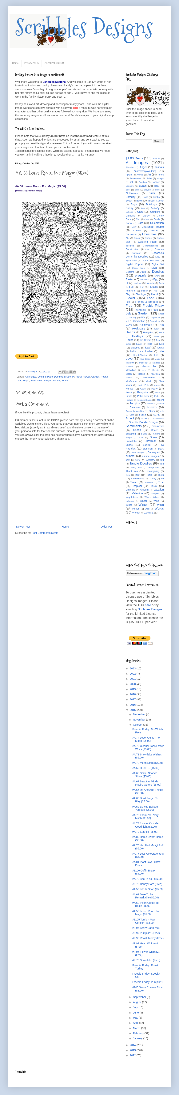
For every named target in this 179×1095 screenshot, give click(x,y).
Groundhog (155, 321)
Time (128, 475)
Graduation (139, 321)
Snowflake (131, 441)
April (136, 1022)
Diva (154, 267)
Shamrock (158, 426)
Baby (149, 178)
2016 (133, 704)
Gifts (143, 317)
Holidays (137, 336)
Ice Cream (145, 340)
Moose (141, 374)
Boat (145, 197)
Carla (146, 219)
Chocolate (131, 234)
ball (131, 182)
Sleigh (129, 437)
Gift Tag (132, 317)
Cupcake (136, 253)
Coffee (148, 238)
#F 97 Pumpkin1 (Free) (146, 933)
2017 (133, 699)
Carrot (129, 223)
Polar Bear (143, 396)
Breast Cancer (156, 200)
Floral (79, 376)
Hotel (156, 336)
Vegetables (131, 497)
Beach (143, 185)
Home (15, 63)
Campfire (155, 212)
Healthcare (138, 328)
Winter (143, 504)
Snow (153, 437)
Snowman (150, 440)
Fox (128, 302)
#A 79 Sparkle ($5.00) (145, 831)
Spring (146, 444)
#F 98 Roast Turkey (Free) (148, 938)
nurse (157, 385)
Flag (128, 294)
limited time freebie (141, 351)
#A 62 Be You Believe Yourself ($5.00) (145, 808)
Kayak (139, 344)
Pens (157, 392)
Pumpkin (134, 403)
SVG (137, 459)
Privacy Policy (31, 63)
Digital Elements (151, 260)
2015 (133, 709)
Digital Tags (138, 268)
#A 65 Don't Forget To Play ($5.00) (145, 800)
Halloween (146, 324)
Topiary (152, 478)
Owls (143, 388)
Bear (156, 186)
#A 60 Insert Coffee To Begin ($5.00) (145, 904)
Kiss (161, 344)
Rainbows (135, 407)
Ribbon (152, 411)
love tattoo (146, 359)
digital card (131, 260)
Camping (130, 215)
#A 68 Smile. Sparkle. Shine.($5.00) (145, 775)
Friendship (140, 310)
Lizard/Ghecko (140, 355)
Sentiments (36, 380)
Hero (161, 332)
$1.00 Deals (134, 158)
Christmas (149, 234)
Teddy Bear (136, 467)
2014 (133, 1045)
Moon (129, 374)
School (130, 418)
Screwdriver (158, 418)
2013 (133, 1050)
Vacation (159, 489)
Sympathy (150, 460)
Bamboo (143, 182)
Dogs (143, 271)
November (139, 719)
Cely (134, 227)
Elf (127, 283)
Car (138, 219)
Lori (156, 355)
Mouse (129, 377)
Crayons (159, 249)
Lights (160, 347)
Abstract (156, 158)
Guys (129, 324)
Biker (157, 190)
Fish (155, 290)
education (144, 279)
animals (159, 167)
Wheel (143, 501)
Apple (129, 174)
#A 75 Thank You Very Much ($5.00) (145, 817)
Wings (129, 505)
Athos (161, 174)
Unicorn (144, 489)
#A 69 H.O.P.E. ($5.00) (145, 768)
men (144, 370)
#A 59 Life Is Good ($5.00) (147, 889)
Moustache (149, 377)
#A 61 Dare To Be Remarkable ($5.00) (145, 896)
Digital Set (158, 264)
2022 (133, 673)
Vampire (155, 493)
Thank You (132, 471)
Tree (161, 482)
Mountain (155, 374)
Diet (157, 256)
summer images (150, 456)
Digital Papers (134, 264)
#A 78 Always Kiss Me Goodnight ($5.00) (145, 825)
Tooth (161, 475)
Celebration (157, 222)
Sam (131, 415)
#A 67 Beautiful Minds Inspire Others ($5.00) (146, 783)
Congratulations (150, 246)
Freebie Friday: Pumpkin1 (147, 982)
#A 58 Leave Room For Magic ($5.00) (146, 913)
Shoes (154, 430)
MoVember (131, 381)
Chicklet (154, 230)
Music (149, 381)
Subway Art (154, 452)
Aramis (140, 175)
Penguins (142, 392)
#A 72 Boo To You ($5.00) (147, 878)
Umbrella (130, 489)
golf (127, 321)
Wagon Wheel (152, 497)
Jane (158, 340)
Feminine (131, 290)
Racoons (151, 403)
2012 (133, 1055)
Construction (132, 249)
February (138, 1033)
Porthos (129, 400)
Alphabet (130, 167)
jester (128, 344)
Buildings (151, 204)
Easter (129, 279)
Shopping (131, 433)
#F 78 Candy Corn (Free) (147, 884)
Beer (128, 190)
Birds (152, 193)
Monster (156, 370)
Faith (161, 283)
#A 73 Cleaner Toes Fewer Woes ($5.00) (148, 747)
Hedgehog (148, 332)
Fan (142, 287)
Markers (129, 366)
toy (162, 478)
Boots (139, 200)
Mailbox (130, 362)
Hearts (104, 376)
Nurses (129, 388)
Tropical (137, 485)
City (127, 238)
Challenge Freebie (152, 226)
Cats (140, 222)
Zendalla (148, 512)
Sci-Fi (144, 418)
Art (149, 174)
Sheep (137, 429)
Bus (143, 208)
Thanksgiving (152, 471)
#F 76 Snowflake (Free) (146, 960)
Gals (128, 313)
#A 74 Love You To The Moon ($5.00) (146, 739)
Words (65, 380)
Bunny (129, 208)
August (137, 1002)
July (135, 1007)
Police (157, 396)
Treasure (149, 482)
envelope (137, 283)
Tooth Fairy (137, 478)
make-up (143, 363)
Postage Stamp (144, 400)
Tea (162, 463)
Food (150, 298)
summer (130, 455)
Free (129, 305)
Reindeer (151, 407)
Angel (143, 167)
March (137, 1028)
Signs (144, 433)
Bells (137, 190)
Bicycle (147, 190)
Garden (95, 376)
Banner (156, 182)
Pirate (129, 396)
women (136, 508)
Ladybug (135, 347)
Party (154, 388)
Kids (149, 344)
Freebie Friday (153, 305)
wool (147, 509)
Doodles (58, 376)
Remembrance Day (135, 411)
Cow (147, 249)
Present (160, 400)
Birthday (130, 196)
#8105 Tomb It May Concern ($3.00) (143, 921)
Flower (86, 376)
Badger (160, 178)
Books (156, 197)
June (136, 1012)
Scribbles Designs (84, 27)
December (139, 714)
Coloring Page (45, 376)
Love (129, 358)
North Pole (143, 385)
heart (156, 328)
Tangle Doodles (52, 380)
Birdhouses (132, 193)
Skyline (156, 434)
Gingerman (155, 317)
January (138, 1038)
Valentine (137, 493)
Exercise (150, 283)
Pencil (129, 392)
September (140, 997)
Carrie (156, 219)
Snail (140, 437)
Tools (149, 475)
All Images (30, 376)
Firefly (144, 290)
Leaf (19, 380)
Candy (146, 215)
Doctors (130, 272)
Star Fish (148, 448)
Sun (128, 459)
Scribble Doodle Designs (143, 422)
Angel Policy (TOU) (55, 63)
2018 (133, 694)
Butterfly (154, 208)
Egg (155, 279)
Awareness (135, 178)
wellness (130, 501)
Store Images (137, 452)
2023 (133, 668)
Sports (129, 445)
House (129, 339)
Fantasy (153, 286)
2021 (133, 678)
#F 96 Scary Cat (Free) (146, 927)
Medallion (131, 370)
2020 (133, 684)
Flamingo (141, 294)
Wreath (136, 512)
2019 (133, 689)
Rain (161, 403)
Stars (160, 448)
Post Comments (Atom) (45, 532)
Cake (140, 211)
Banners (130, 186)
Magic (26, 380)
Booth (129, 200)
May (136, 1017)
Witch (160, 504)
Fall (131, 286)
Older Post (107, 526)
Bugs (134, 204)
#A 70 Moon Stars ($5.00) (147, 762)
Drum (157, 276)
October (138, 724)
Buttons (129, 212)
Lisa (161, 351)
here (148, 605)
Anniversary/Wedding (145, 171)
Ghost (161, 314)
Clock (137, 238)
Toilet (137, 475)
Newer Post (23, 526)
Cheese (137, 230)
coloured (130, 246)
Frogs (154, 309)
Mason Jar (148, 366)
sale (162, 411)
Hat (162, 324)
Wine (156, 501)
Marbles (156, 363)
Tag (162, 459)
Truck (153, 485)
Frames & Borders (146, 301)
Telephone (153, 467)
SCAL (156, 414)
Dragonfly (69, 376)
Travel (133, 482)
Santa (142, 414)
